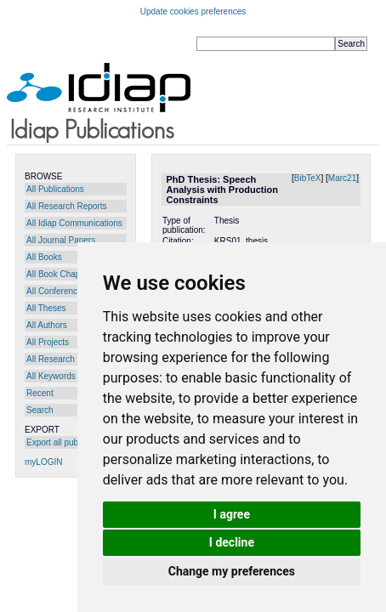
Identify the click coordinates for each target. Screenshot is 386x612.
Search (40, 410)
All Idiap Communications (74, 223)
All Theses (46, 308)
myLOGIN (43, 462)
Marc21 (342, 178)
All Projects (47, 342)
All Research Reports (66, 206)
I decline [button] (231, 542)
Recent (40, 393)
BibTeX (307, 178)
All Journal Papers (60, 240)
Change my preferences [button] (231, 571)
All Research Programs (70, 359)
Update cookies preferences (193, 11)
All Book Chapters (60, 274)
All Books (44, 257)
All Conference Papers (68, 291)
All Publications (55, 189)
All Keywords (51, 376)
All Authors (46, 325)
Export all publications (67, 442)
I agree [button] (231, 514)
